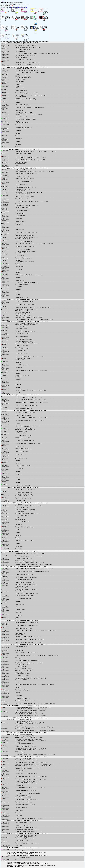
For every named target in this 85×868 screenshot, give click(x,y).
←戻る (2, 1)
